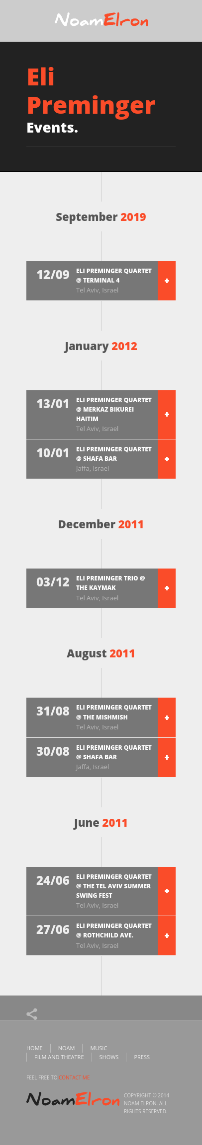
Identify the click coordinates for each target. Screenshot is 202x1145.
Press (142, 1057)
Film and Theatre (59, 1057)
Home (34, 1048)
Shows (109, 1057)
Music (98, 1048)
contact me (74, 1077)
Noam (66, 1048)
